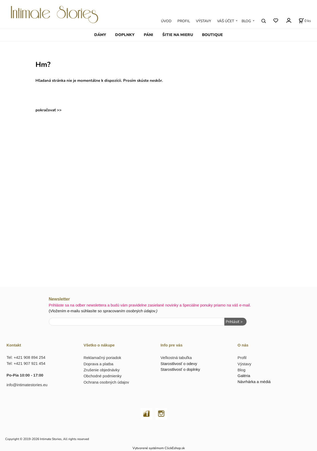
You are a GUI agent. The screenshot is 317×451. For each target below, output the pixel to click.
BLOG (246, 21)
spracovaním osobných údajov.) (130, 311)
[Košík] (305, 21)
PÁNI (148, 34)
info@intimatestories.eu (27, 385)
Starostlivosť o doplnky (180, 369)
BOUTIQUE (212, 34)
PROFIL (183, 21)
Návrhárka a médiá (254, 381)
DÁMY (100, 34)
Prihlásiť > (234, 321)
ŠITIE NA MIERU (177, 34)
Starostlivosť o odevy (178, 363)
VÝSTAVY (203, 21)
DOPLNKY (125, 34)
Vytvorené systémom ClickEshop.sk (159, 448)
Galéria (243, 375)
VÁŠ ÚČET (225, 21)
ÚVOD (166, 21)
